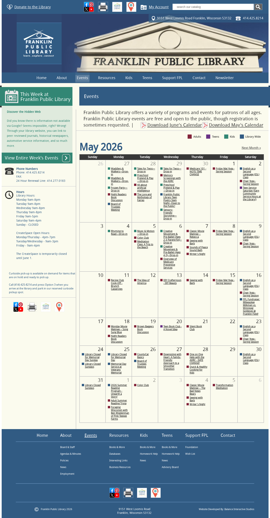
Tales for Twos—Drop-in (146, 170)
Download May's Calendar (236, 125)
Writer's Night (197, 254)
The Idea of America (143, 282)
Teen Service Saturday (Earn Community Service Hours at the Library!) (252, 193)
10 (100, 275)
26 (100, 164)
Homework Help (149, 454)
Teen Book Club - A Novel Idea (172, 328)
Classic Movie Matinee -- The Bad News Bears (197, 389)
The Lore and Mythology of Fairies (144, 197)
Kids (128, 78)
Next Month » (251, 147)
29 (232, 349)
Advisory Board (170, 467)
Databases (114, 454)
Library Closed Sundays (93, 365)
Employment (67, 474)
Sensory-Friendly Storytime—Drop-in (170, 214)
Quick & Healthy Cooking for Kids (198, 369)
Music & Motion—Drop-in (145, 232)
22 (232, 321)
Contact (199, 78)
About (62, 78)
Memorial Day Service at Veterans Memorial (118, 368)
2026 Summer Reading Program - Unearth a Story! (119, 391)
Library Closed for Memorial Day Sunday (93, 357)
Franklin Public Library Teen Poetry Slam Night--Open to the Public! (171, 200)
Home (41, 78)
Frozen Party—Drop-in (119, 189)
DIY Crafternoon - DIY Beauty (172, 282)
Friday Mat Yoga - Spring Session (225, 170)
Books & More (117, 447)
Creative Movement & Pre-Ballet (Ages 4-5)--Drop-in (171, 251)
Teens (147, 78)
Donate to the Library (32, 7)
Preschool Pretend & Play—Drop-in (145, 178)
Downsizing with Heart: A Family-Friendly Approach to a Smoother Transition (172, 361)
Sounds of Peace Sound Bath (199, 249)
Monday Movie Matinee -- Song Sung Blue (119, 329)
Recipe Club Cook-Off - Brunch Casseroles (117, 284)
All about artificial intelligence (143, 187)
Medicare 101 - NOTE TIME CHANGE (198, 171)
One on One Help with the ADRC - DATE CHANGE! (197, 359)
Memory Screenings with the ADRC (172, 178)
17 (100, 321)
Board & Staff (67, 447)
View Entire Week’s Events (31, 158)
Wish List (190, 454)
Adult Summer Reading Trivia (119, 402)
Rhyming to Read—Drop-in (119, 232)
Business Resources (120, 467)
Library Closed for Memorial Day (119, 357)
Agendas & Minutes (70, 454)
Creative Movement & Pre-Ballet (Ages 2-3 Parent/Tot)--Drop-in (172, 237)
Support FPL (172, 78)
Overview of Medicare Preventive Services (170, 263)
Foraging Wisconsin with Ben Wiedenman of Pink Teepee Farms (120, 413)
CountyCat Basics (143, 356)
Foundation (191, 447)
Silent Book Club (196, 328)
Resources (106, 78)
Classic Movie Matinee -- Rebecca (197, 234)
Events (82, 78)
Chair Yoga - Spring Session (251, 183)
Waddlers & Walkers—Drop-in (120, 171)
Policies (64, 460)
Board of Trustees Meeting (116, 207)
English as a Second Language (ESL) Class (251, 173)
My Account (159, 7)
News (63, 467)
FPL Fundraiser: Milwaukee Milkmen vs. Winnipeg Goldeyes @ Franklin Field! (251, 306)
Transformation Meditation (224, 387)
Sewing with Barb (196, 242)
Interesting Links (118, 460)
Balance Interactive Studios (239, 509)
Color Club (143, 237)
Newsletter (224, 78)
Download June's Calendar (174, 125)
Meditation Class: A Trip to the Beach (145, 244)
